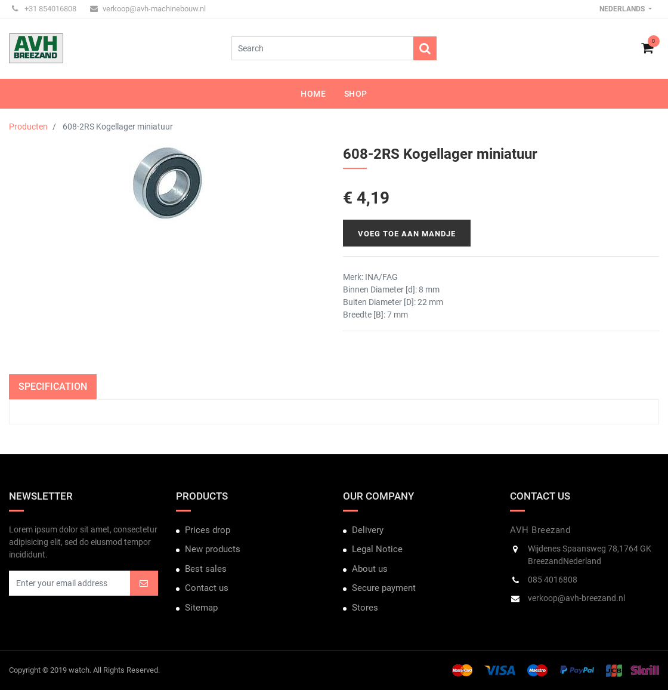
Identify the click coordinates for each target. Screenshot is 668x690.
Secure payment (384, 588)
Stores (365, 607)
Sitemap (201, 607)
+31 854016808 (44, 8)
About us (370, 568)
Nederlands (623, 9)
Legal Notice (377, 549)
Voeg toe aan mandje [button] (407, 233)
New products (212, 549)
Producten (28, 126)
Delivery (368, 530)
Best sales (206, 568)
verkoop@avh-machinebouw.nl (148, 8)
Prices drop (207, 530)
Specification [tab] (52, 386)
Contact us (206, 588)
